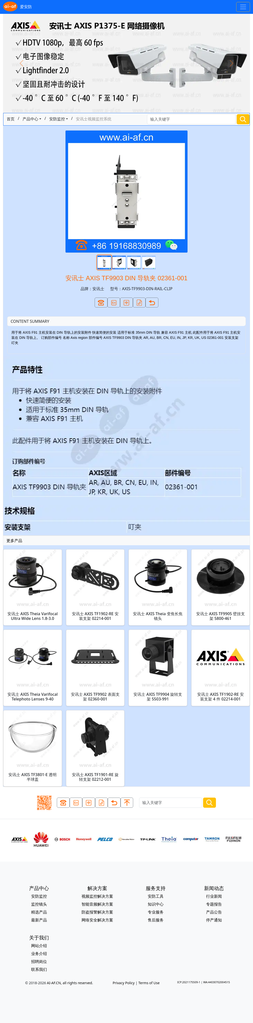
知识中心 (156, 904)
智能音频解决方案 (97, 904)
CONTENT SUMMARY (30, 321)
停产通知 (214, 920)
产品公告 (214, 912)
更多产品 (14, 540)
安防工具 (156, 896)
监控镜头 (39, 904)
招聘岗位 (39, 961)
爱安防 (17, 6)
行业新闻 (214, 896)
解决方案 (97, 888)
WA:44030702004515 (216, 982)
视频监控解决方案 (97, 896)
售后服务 (156, 920)
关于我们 (39, 937)
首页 (11, 119)
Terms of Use (149, 982)
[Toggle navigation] (243, 7)
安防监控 (57, 119)
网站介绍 (39, 945)
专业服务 (156, 912)
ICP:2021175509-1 (188, 982)
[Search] (191, 119)
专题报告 (214, 904)
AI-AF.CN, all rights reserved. (70, 982)
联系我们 (39, 969)
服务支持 (156, 888)
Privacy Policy (124, 982)
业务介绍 (39, 953)
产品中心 (30, 119)
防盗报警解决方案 (97, 912)
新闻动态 (214, 888)
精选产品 (39, 912)
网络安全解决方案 (97, 920)
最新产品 (39, 920)
